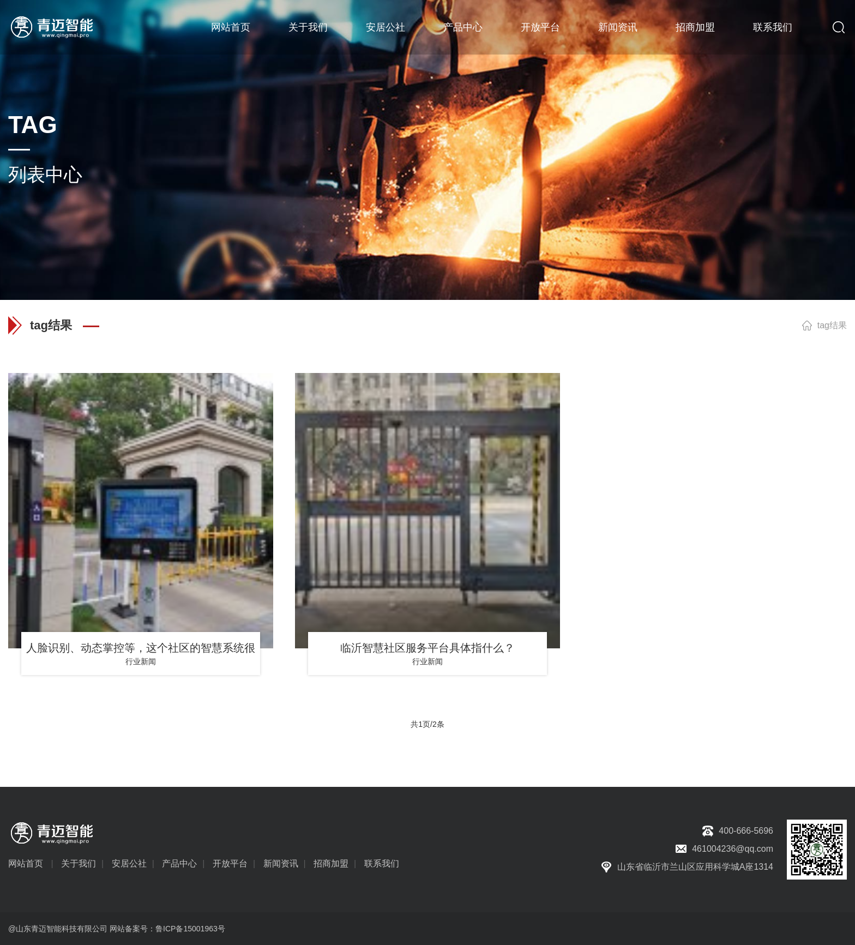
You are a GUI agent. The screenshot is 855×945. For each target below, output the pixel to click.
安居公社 (385, 27)
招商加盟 (695, 27)
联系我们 (772, 27)
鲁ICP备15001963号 (190, 928)
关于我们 (308, 27)
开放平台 (540, 27)
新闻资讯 (617, 27)
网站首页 (230, 27)
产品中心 (463, 27)
